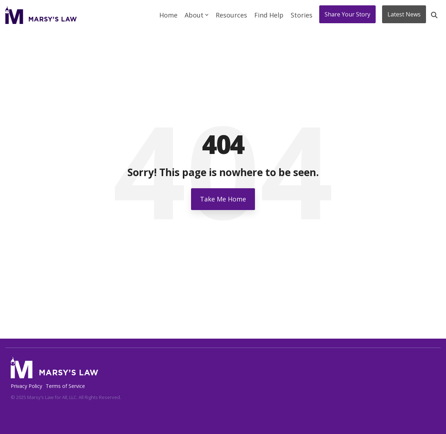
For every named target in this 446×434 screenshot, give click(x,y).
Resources (231, 15)
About (197, 15)
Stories (301, 15)
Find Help (269, 15)
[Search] (434, 15)
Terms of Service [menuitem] (65, 386)
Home (168, 15)
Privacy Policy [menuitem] (26, 386)
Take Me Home (223, 199)
